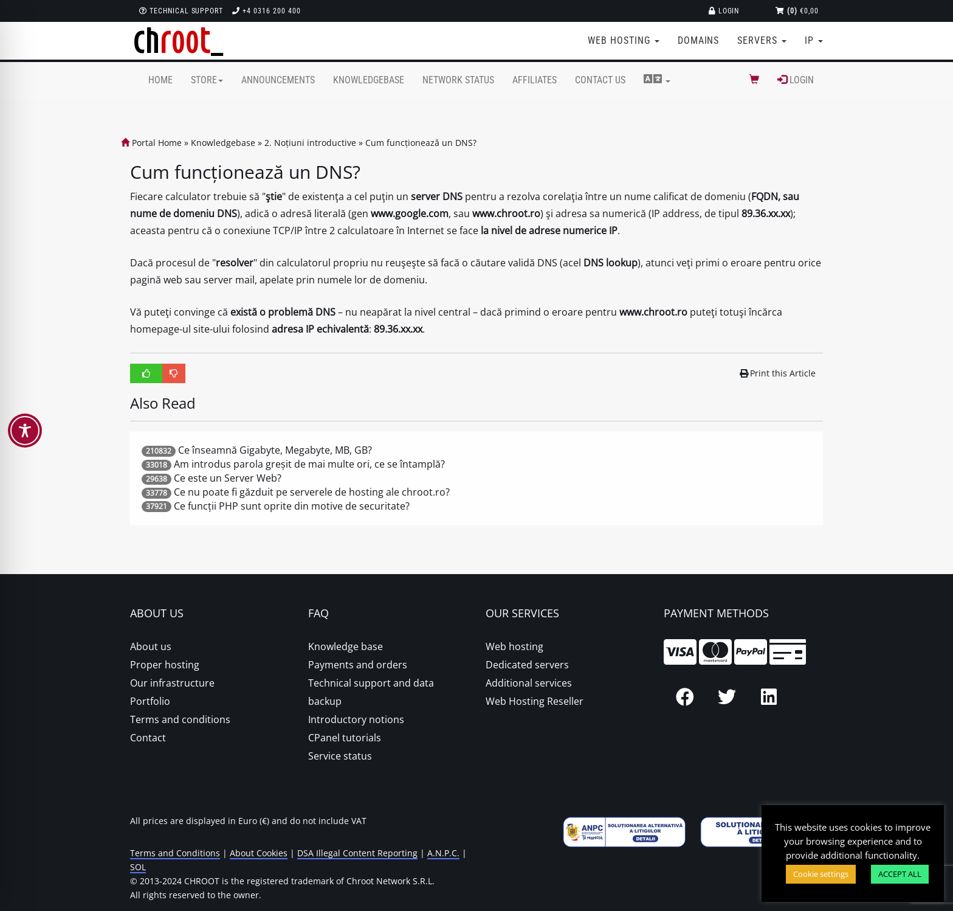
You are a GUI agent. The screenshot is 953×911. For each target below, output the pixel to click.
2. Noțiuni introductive (310, 142)
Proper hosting (164, 664)
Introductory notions (356, 719)
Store (207, 80)
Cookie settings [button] (820, 873)
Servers (761, 40)
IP (814, 40)
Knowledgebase (368, 80)
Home (160, 80)
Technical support (181, 11)
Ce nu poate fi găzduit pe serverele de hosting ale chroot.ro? (312, 492)
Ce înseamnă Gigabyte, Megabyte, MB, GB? (275, 450)
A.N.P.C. (443, 853)
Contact (148, 737)
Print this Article (778, 373)
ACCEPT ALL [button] (899, 873)
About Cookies (258, 853)
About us (150, 646)
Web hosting (514, 646)
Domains (699, 40)
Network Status (458, 80)
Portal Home (151, 142)
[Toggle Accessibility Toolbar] (25, 430)
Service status (340, 756)
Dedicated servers (527, 664)
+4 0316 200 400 (266, 11)
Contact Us (600, 80)
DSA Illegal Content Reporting (357, 853)
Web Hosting (623, 40)
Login (724, 11)
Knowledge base (345, 646)
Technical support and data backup (371, 692)
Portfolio (150, 701)
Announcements (278, 80)
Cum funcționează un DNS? (420, 142)
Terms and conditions (180, 719)
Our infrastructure (172, 683)
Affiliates (534, 80)
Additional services (529, 683)
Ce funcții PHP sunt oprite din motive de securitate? (292, 506)
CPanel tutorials (344, 737)
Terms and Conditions (175, 853)
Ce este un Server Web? (227, 478)
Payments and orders (357, 664)
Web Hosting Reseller (534, 701)
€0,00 (797, 11)
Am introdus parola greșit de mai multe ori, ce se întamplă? (309, 464)
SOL (138, 867)
